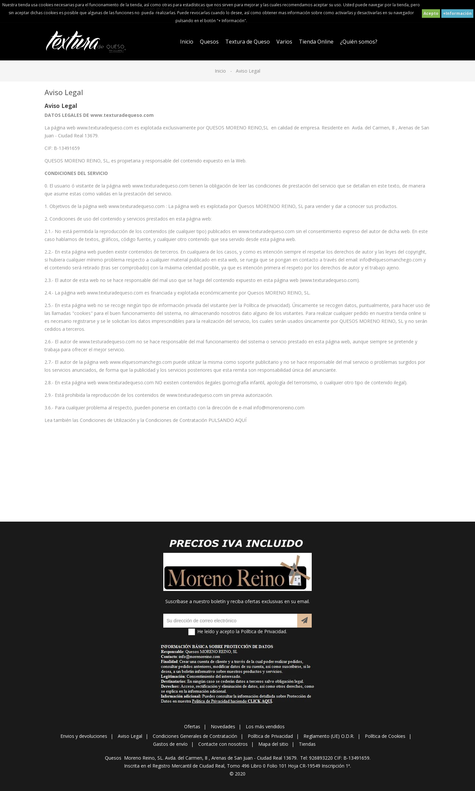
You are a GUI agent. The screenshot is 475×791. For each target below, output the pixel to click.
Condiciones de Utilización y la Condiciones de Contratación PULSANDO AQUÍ (163, 420)
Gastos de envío (170, 744)
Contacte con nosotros (223, 744)
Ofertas (192, 726)
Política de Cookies (385, 736)
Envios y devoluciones (83, 736)
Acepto (431, 13)
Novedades (223, 726)
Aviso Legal (130, 736)
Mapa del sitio (273, 744)
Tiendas (307, 744)
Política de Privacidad (270, 736)
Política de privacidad (265, 305)
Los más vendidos (265, 726)
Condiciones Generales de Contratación (195, 736)
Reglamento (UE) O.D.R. (328, 736)
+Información (457, 13)
